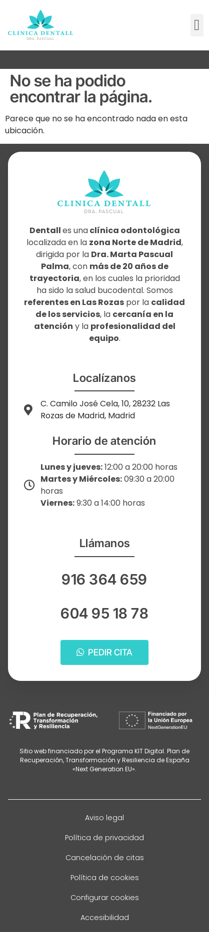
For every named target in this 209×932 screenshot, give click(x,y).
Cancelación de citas (105, 858)
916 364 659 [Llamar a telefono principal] (105, 579)
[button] (197, 25)
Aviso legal (104, 818)
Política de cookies (104, 878)
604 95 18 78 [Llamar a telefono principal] (104, 613)
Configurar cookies (104, 898)
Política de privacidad (104, 838)
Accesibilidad (104, 918)
